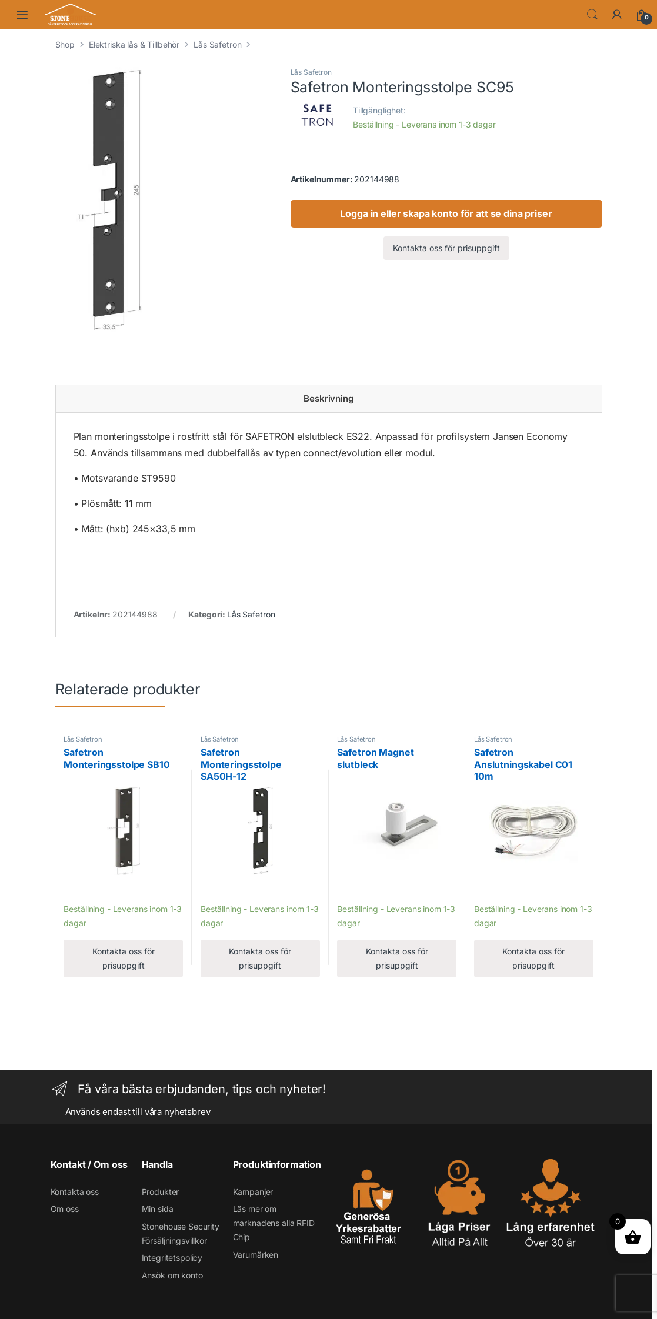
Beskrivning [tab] (328, 398)
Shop (65, 44)
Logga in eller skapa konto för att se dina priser (446, 213)
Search (592, 14)
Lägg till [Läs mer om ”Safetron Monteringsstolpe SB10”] (83, 891)
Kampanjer (253, 1192)
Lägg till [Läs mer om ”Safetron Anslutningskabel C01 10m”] (493, 891)
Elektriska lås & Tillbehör (134, 44)
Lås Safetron (217, 44)
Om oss (65, 1209)
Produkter (160, 1192)
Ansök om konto (172, 1275)
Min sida (158, 1209)
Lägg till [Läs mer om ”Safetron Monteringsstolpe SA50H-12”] (220, 891)
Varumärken (256, 1255)
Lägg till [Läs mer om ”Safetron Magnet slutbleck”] (356, 891)
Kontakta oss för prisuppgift (446, 248)
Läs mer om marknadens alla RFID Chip (274, 1223)
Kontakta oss (75, 1192)
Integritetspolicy (172, 1258)
